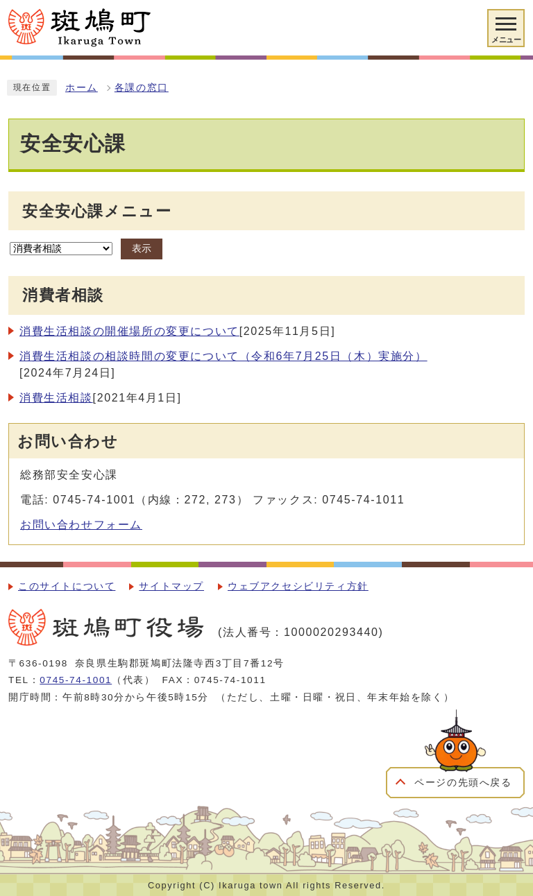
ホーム (81, 88)
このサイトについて (66, 586)
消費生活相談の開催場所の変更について (129, 331)
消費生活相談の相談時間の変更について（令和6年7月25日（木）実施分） (223, 356)
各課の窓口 (142, 88)
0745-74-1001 (76, 680)
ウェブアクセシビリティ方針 (298, 586)
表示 (141, 248)
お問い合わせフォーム (81, 525)
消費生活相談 (56, 398)
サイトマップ (171, 586)
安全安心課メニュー (96, 211)
